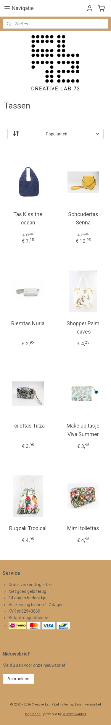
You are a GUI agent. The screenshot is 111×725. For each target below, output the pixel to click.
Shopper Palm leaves (83, 327)
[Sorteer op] (56, 134)
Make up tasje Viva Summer (83, 430)
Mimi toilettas (83, 528)
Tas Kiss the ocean (27, 218)
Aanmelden (18, 678)
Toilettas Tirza (28, 426)
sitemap (68, 704)
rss (79, 704)
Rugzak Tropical (27, 528)
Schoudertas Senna (83, 218)
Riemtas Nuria (27, 323)
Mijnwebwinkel (74, 714)
